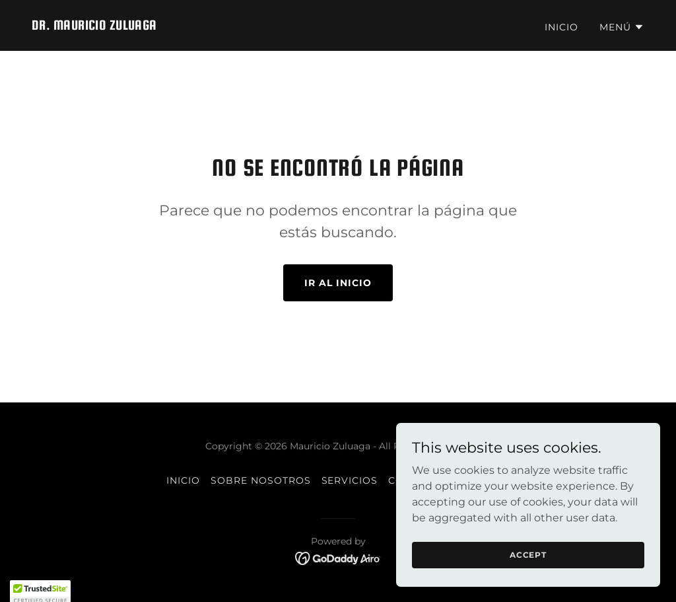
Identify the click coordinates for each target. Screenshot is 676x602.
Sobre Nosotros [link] (261, 480)
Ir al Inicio (338, 283)
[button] (621, 27)
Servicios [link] (349, 480)
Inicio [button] (183, 480)
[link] (94, 26)
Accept (528, 555)
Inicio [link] (561, 27)
